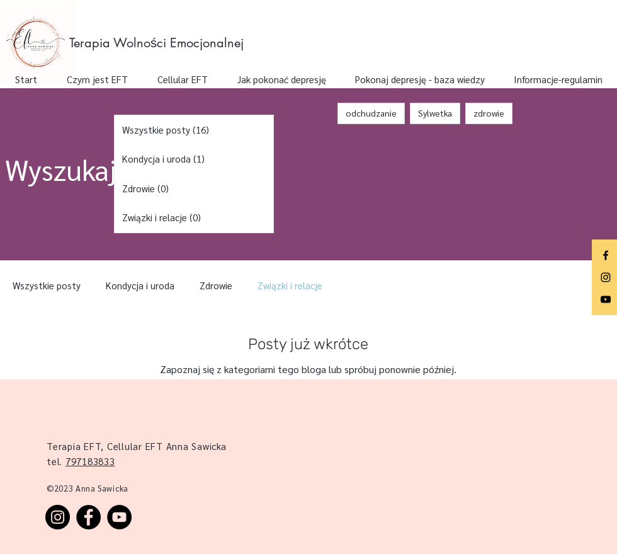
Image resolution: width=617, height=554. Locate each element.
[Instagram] (605, 277)
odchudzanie (371, 112)
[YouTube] (605, 299)
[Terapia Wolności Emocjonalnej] (160, 43)
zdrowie (488, 112)
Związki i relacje (290, 285)
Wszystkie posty (47, 285)
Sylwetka (435, 112)
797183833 (90, 461)
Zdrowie (216, 285)
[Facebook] (605, 255)
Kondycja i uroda (140, 285)
